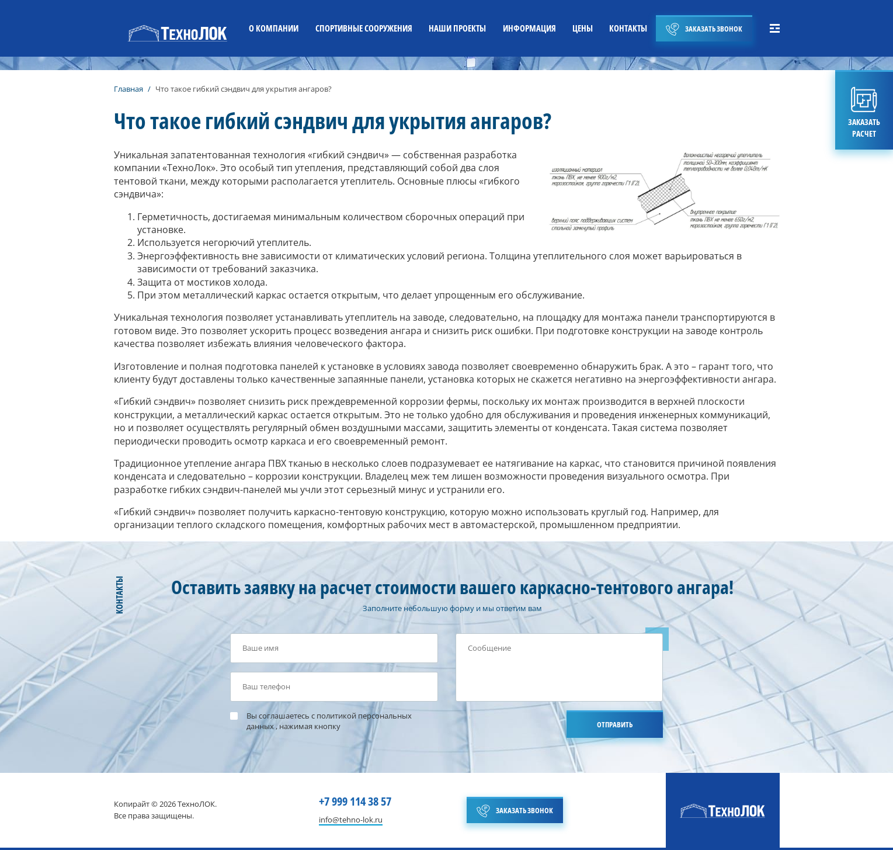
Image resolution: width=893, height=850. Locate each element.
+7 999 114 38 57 (355, 801)
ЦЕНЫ (582, 28)
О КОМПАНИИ (273, 28)
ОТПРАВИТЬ (615, 724)
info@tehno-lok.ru (351, 820)
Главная (128, 89)
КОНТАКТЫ (628, 28)
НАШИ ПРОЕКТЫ (457, 28)
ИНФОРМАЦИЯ (529, 28)
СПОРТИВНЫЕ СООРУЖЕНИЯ (363, 28)
